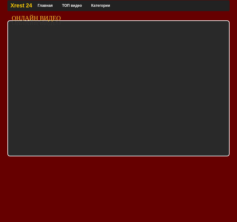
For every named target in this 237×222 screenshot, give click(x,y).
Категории (100, 5)
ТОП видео (72, 5)
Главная (45, 5)
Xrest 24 (21, 5)
